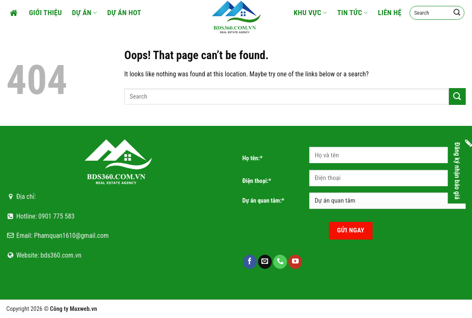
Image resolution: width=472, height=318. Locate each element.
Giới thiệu (45, 12)
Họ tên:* (253, 158)
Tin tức (352, 12)
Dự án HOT (124, 12)
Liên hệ (390, 12)
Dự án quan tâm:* (263, 200)
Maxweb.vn (83, 309)
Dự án (84, 12)
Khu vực (310, 12)
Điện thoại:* (257, 181)
